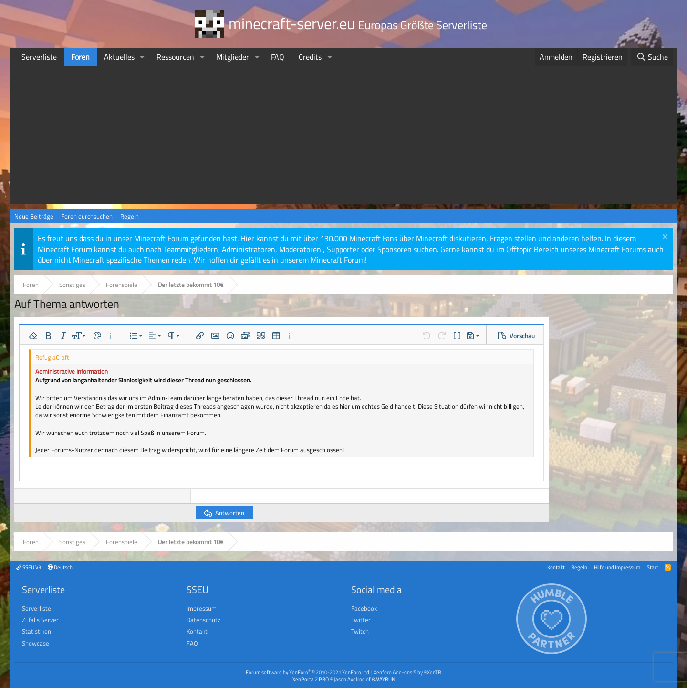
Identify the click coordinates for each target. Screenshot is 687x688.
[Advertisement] (343, 137)
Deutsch (60, 567)
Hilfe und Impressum (617, 567)
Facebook (364, 608)
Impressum (202, 608)
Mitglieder (232, 57)
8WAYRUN (383, 679)
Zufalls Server (40, 619)
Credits (310, 57)
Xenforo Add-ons (407, 672)
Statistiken (36, 631)
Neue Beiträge (33, 216)
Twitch (360, 631)
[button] (142, 57)
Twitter (361, 619)
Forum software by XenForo (308, 672)
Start (652, 567)
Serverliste (39, 57)
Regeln (129, 216)
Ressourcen (175, 57)
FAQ (277, 57)
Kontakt (556, 567)
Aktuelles (119, 57)
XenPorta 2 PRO (310, 679)
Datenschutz (203, 619)
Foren (80, 57)
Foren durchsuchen (87, 216)
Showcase (35, 643)
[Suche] (652, 57)
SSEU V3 (28, 567)
